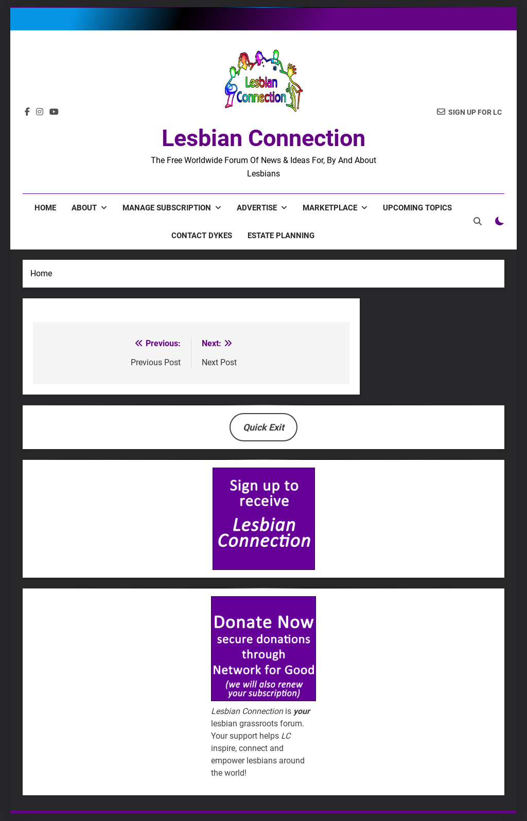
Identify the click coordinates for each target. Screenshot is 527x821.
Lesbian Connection (263, 138)
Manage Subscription (166, 207)
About (84, 207)
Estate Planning (281, 235)
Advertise (257, 207)
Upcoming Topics (417, 207)
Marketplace (330, 207)
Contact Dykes (201, 235)
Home (45, 207)
